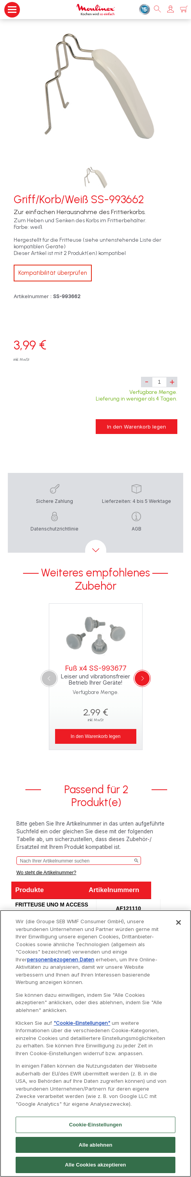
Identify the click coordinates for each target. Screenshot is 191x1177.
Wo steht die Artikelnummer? (46, 872)
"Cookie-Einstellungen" (82, 1025)
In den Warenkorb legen (136, 426)
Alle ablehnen (95, 1148)
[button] (170, 9)
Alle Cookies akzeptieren (95, 1168)
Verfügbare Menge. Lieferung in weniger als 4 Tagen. (136, 395)
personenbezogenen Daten (60, 962)
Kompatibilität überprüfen (52, 272)
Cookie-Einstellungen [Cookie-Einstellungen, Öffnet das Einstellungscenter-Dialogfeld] (95, 1127)
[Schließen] (178, 925)
